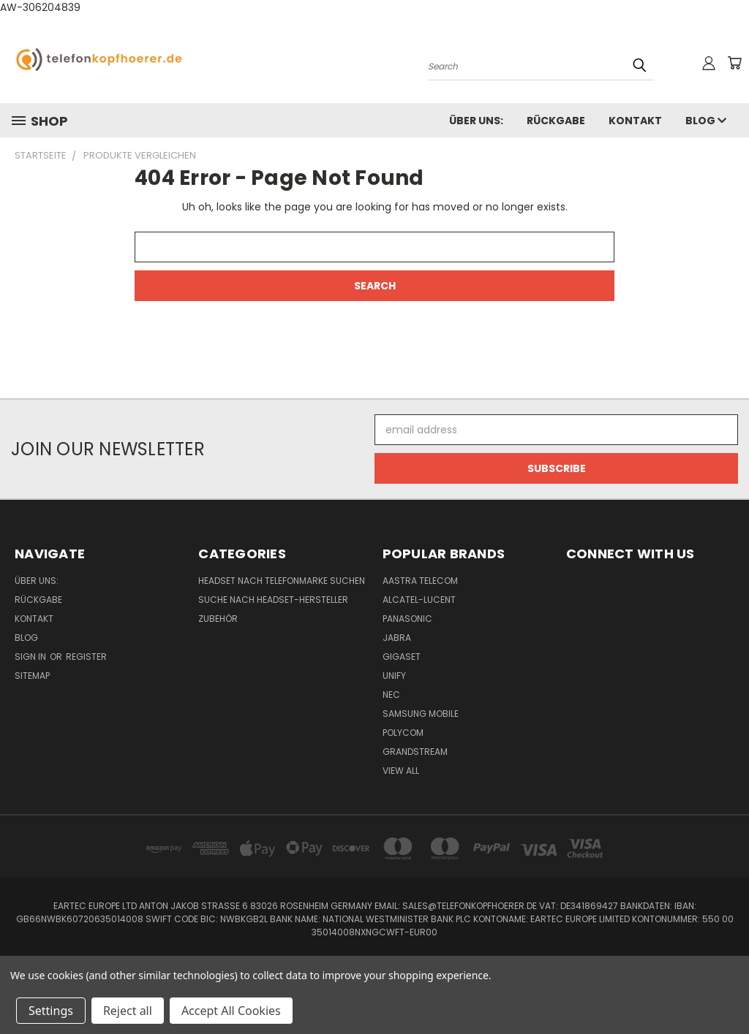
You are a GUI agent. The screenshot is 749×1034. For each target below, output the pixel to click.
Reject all (127, 1011)
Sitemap (32, 675)
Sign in (31, 656)
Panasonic (407, 618)
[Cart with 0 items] (734, 63)
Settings (51, 1011)
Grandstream (415, 751)
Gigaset (402, 656)
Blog (705, 120)
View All (401, 770)
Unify (394, 675)
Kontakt (635, 120)
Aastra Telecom (420, 580)
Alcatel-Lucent (419, 599)
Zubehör (218, 618)
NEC (391, 694)
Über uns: (476, 120)
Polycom (403, 732)
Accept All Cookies (231, 1011)
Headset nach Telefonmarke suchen (281, 580)
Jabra (397, 637)
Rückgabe (556, 120)
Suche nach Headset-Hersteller (273, 599)
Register (86, 656)
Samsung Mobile (421, 713)
